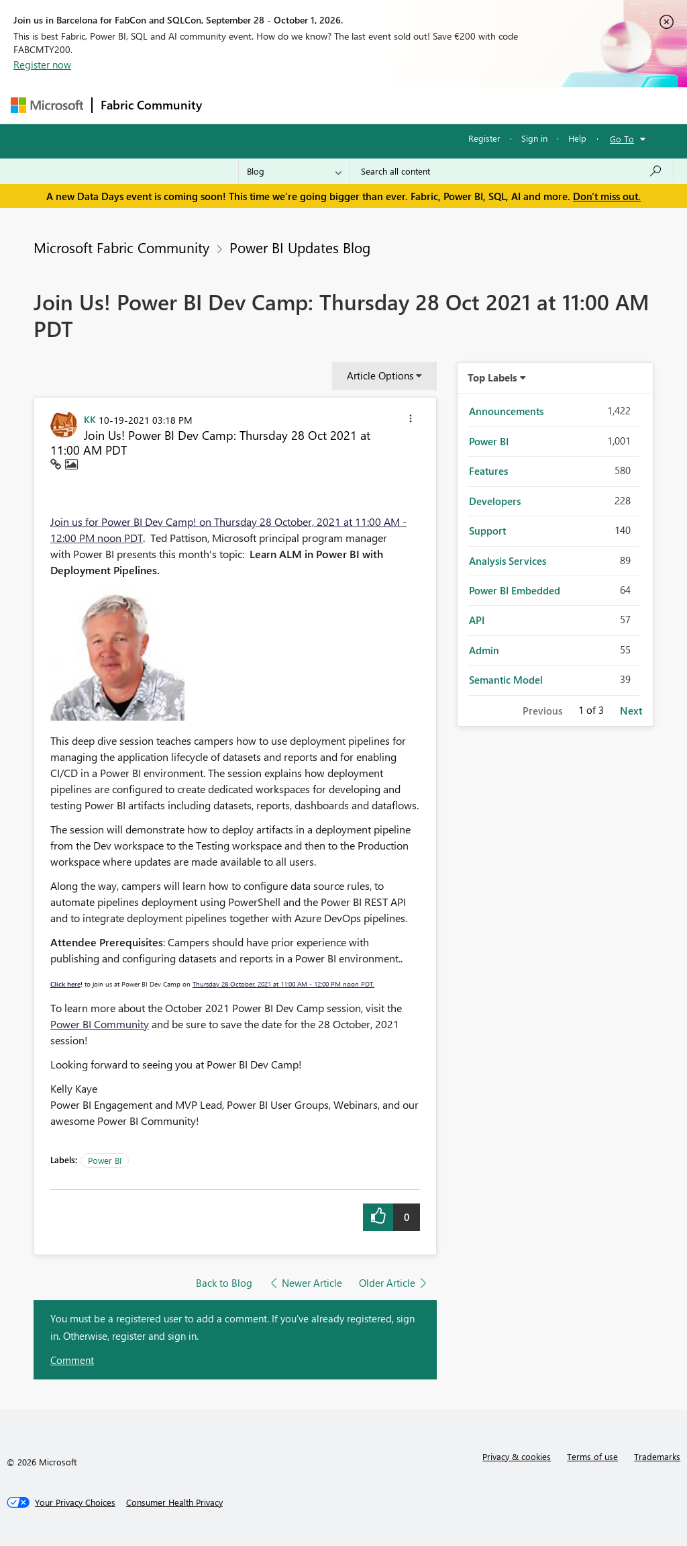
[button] (410, 420)
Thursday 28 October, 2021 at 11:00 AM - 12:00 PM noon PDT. (283, 984)
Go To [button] (622, 138)
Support (487, 530)
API (476, 620)
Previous (542, 710)
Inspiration (291, 105)
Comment (72, 1360)
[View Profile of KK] (90, 419)
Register (484, 138)
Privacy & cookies (516, 1456)
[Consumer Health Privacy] (174, 1502)
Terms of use (592, 1456)
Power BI (104, 1160)
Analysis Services (507, 560)
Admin (484, 650)
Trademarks (657, 1456)
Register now (42, 64)
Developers (495, 501)
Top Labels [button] (492, 377)
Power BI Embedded (514, 590)
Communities (406, 105)
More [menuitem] (512, 105)
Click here (65, 984)
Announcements (506, 411)
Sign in (534, 138)
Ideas (346, 105)
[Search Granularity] (294, 171)
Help (577, 138)
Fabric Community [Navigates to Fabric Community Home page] (151, 105)
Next (631, 710)
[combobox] (512, 171)
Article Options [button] (380, 375)
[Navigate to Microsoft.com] (47, 105)
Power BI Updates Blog (299, 247)
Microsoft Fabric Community (121, 247)
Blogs (466, 105)
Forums (232, 105)
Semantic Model (506, 679)
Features (488, 471)
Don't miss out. (607, 196)
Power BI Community (99, 1024)
